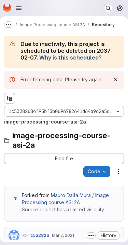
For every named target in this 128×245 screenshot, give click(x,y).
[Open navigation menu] (18, 8)
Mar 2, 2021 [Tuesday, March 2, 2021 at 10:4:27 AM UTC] (63, 235)
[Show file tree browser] (9, 98)
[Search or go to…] (108, 8)
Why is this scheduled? (70, 57)
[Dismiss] (116, 80)
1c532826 (35, 235)
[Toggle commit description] (91, 235)
